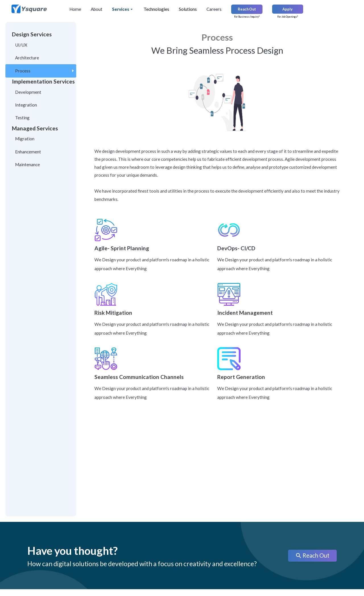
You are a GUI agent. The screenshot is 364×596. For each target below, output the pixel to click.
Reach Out (312, 556)
